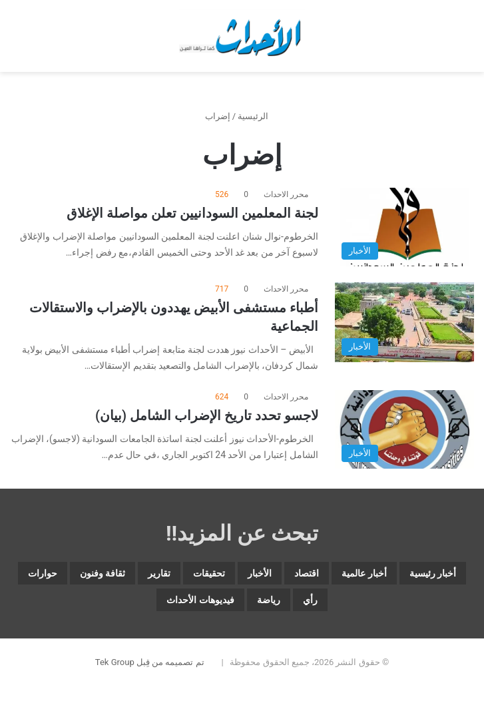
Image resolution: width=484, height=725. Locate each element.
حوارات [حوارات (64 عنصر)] (42, 573)
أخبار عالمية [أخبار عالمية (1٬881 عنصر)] (364, 573)
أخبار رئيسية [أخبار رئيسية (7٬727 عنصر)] (432, 573)
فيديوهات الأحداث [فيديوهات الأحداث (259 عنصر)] (200, 600)
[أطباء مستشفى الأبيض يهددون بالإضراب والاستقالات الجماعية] (404, 322)
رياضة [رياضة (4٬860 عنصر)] (268, 600)
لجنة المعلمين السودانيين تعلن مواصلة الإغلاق (192, 213)
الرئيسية (258, 116)
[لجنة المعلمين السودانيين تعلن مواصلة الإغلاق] (404, 227)
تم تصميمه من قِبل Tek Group (149, 662)
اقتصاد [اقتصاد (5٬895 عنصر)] (306, 573)
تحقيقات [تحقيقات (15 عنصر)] (209, 573)
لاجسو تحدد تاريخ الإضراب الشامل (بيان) (206, 415)
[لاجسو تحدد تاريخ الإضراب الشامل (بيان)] (404, 429)
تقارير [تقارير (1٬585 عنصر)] (159, 573)
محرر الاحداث (286, 194)
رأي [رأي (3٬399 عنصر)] (310, 600)
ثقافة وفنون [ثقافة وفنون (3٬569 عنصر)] (102, 573)
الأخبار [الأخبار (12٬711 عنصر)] (260, 573)
